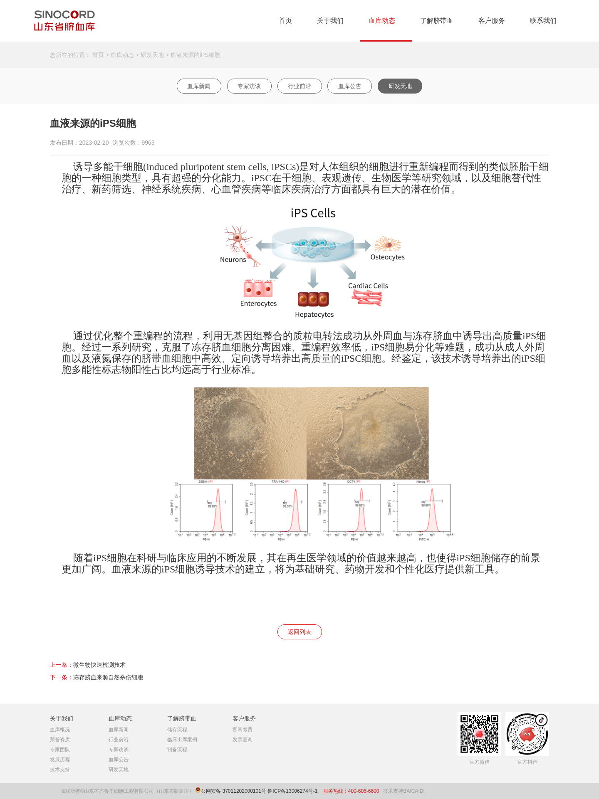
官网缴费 (242, 729)
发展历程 (60, 759)
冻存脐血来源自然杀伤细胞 (108, 677)
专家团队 (60, 749)
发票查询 (242, 739)
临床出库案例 (182, 739)
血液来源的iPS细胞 (195, 55)
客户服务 (491, 20)
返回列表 (299, 632)
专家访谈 (249, 86)
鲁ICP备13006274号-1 (293, 791)
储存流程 (177, 729)
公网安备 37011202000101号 (233, 791)
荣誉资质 (60, 739)
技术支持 (60, 769)
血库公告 (349, 86)
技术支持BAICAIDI (403, 791)
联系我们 (543, 20)
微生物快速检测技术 (99, 664)
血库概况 (60, 729)
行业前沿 (299, 86)
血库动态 (382, 20)
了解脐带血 (436, 20)
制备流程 (177, 749)
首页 (285, 20)
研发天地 (152, 55)
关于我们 (330, 20)
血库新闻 (198, 86)
